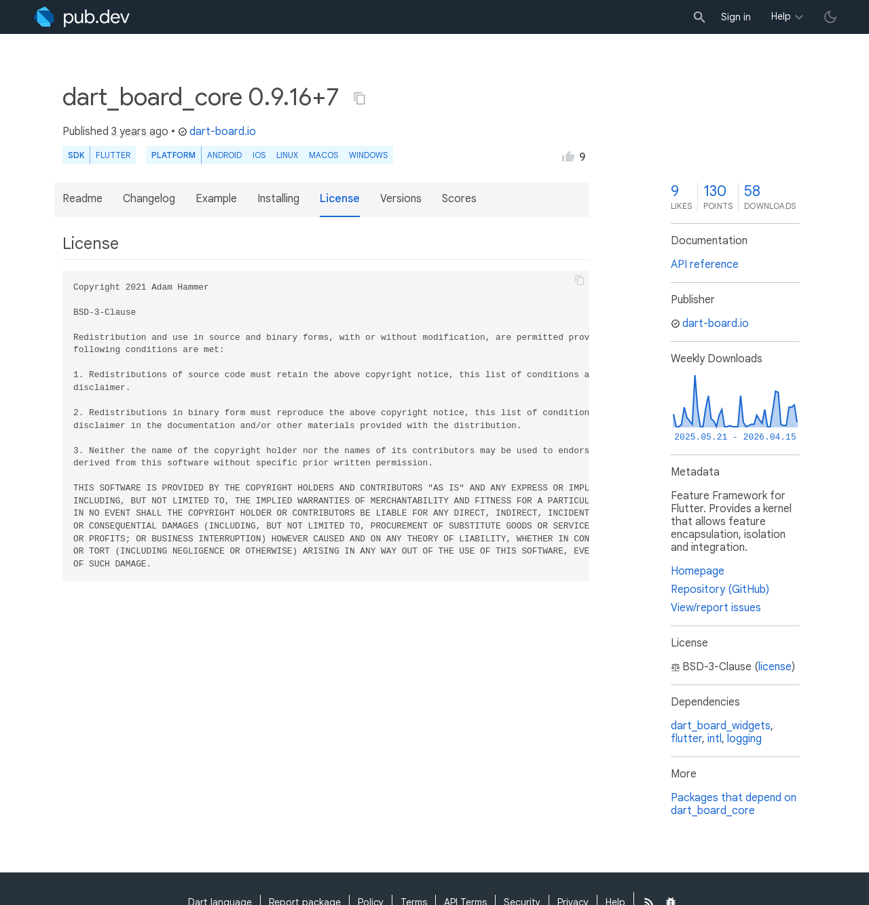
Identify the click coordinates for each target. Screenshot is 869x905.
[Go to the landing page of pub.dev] (82, 17)
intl (714, 739)
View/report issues (716, 608)
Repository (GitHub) (720, 589)
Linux (287, 155)
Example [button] (216, 199)
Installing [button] (278, 199)
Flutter (113, 155)
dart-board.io (217, 131)
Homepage (697, 571)
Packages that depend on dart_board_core (733, 804)
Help (781, 16)
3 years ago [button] (139, 131)
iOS (259, 155)
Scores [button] (459, 199)
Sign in (736, 17)
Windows (368, 155)
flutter (686, 739)
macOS (323, 155)
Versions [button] (401, 199)
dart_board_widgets (721, 726)
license (775, 667)
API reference (705, 264)
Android (224, 155)
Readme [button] (82, 199)
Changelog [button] (149, 199)
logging (744, 739)
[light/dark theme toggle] (830, 17)
